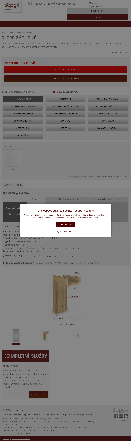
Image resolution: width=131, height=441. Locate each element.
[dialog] (65, 220)
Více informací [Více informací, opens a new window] (95, 218)
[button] (65, 231)
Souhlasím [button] (65, 224)
